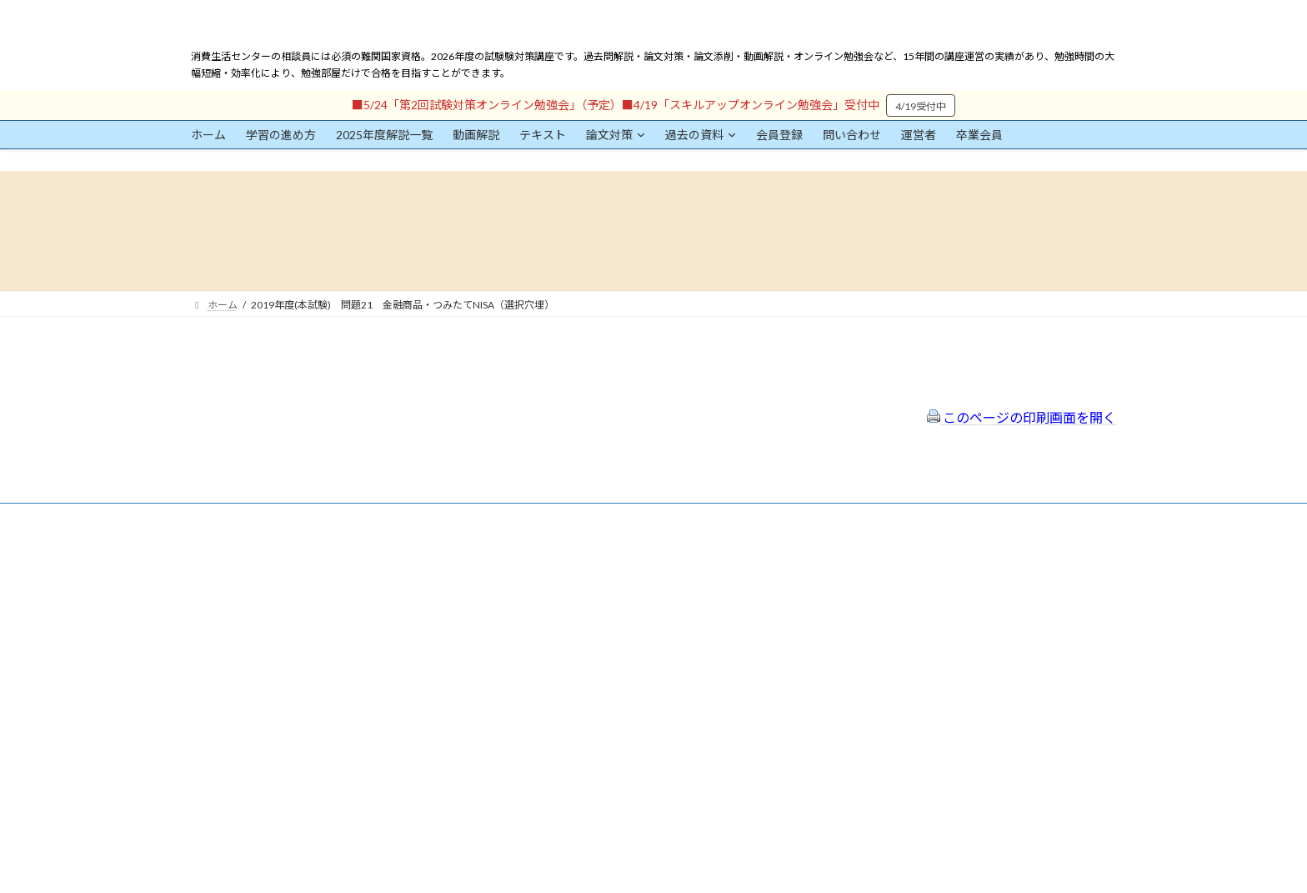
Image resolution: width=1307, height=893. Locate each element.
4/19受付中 (920, 106)
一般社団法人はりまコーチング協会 (904, 568)
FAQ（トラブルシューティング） (597, 650)
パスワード (216, 716)
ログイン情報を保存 (262, 800)
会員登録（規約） (563, 561)
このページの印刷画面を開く (1021, 417)
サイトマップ (553, 627)
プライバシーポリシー (573, 606)
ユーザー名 (216, 639)
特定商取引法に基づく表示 (583, 583)
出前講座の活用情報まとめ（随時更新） (613, 672)
